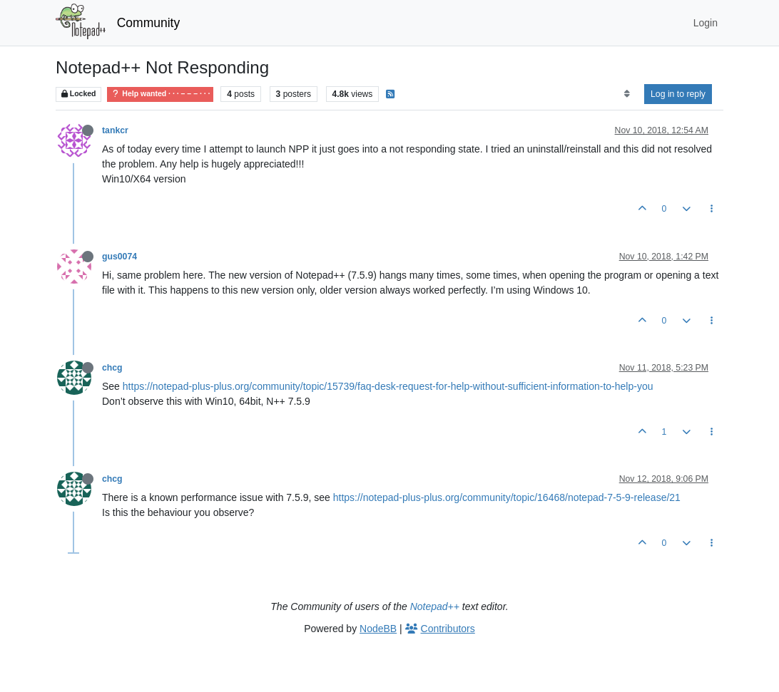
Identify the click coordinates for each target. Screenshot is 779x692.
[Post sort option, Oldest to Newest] (626, 94)
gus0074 (119, 257)
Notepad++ (434, 606)
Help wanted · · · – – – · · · (160, 93)
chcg (112, 368)
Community (148, 23)
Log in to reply (678, 94)
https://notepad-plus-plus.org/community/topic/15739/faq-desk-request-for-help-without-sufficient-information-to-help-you (388, 386)
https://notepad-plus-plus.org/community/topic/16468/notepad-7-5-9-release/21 (507, 497)
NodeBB (378, 628)
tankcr (115, 130)
